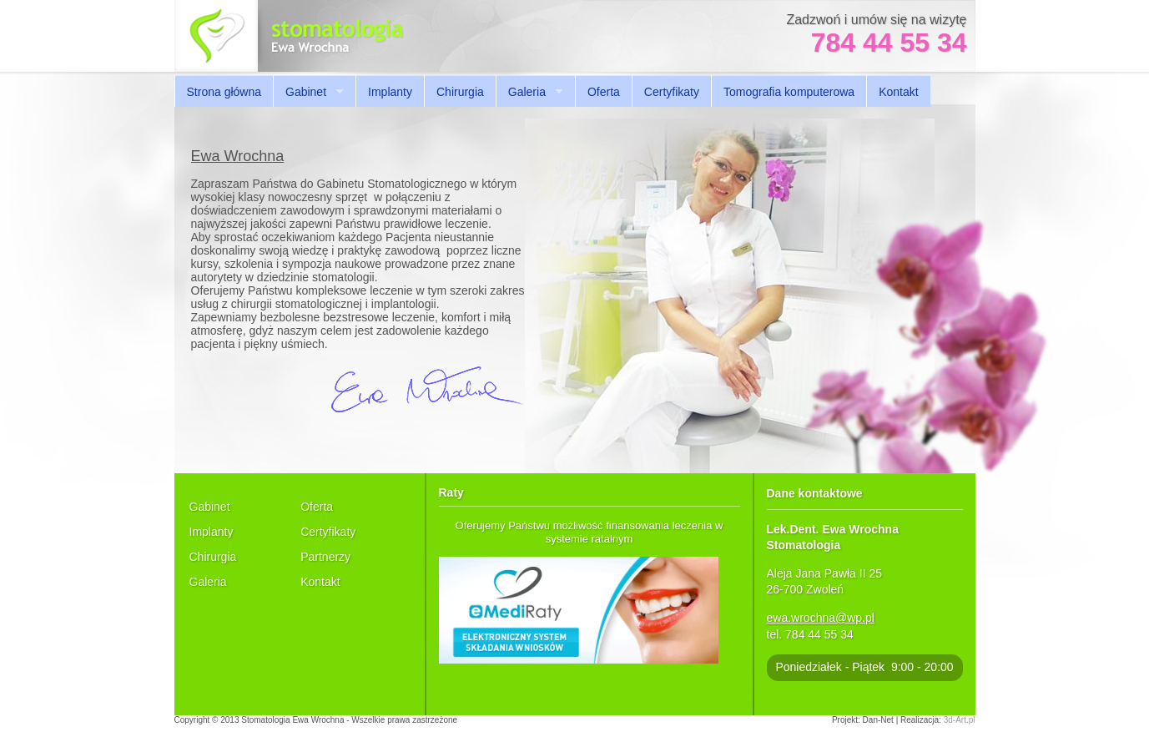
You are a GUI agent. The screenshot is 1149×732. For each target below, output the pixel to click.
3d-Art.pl (959, 719)
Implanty (390, 91)
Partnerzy (325, 556)
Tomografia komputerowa (788, 91)
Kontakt (898, 91)
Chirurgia (460, 91)
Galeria (527, 91)
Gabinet (305, 91)
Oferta (603, 91)
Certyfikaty (671, 91)
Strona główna (224, 91)
